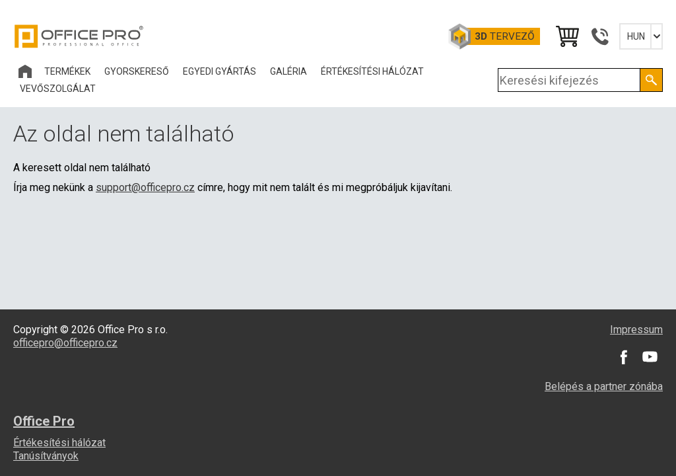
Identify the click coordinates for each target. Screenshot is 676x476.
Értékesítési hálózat (59, 442)
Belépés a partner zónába (604, 386)
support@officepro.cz (145, 187)
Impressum (636, 329)
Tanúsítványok (46, 456)
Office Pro (79, 36)
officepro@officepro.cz (65, 343)
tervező (505, 36)
